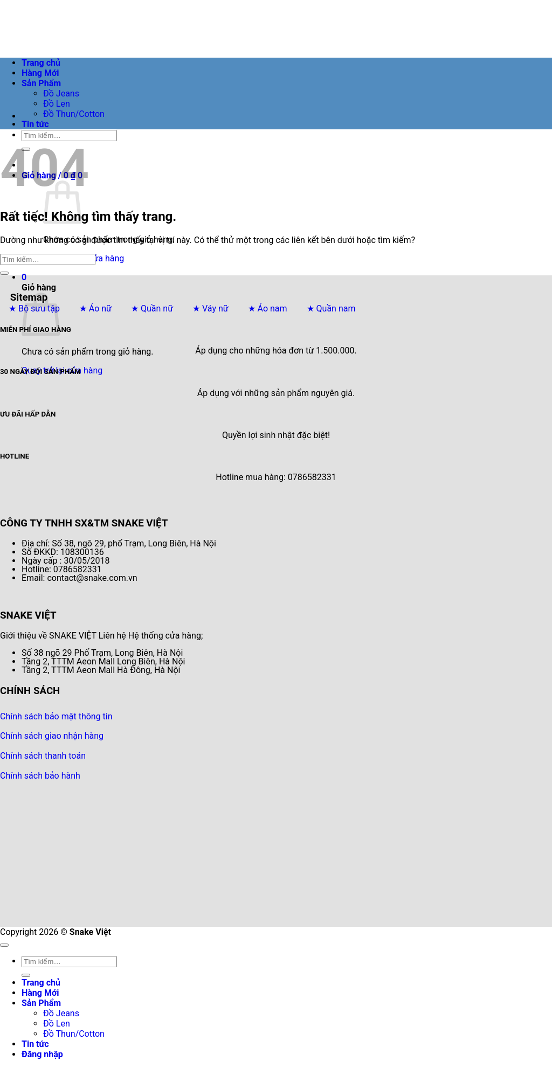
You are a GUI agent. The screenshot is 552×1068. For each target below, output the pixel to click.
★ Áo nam (267, 308)
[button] (24, 277)
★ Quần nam (331, 308)
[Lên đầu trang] (4, 945)
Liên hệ (112, 635)
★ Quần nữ (152, 308)
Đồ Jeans (61, 93)
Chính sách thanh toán (43, 756)
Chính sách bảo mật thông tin (56, 716)
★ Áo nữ (95, 308)
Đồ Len (56, 104)
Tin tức (35, 124)
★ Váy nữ (210, 308)
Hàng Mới (40, 73)
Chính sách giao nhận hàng (52, 736)
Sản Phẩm (41, 83)
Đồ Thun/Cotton (74, 114)
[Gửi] (4, 273)
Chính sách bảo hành (40, 776)
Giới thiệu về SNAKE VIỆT (48, 635)
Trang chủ (41, 63)
